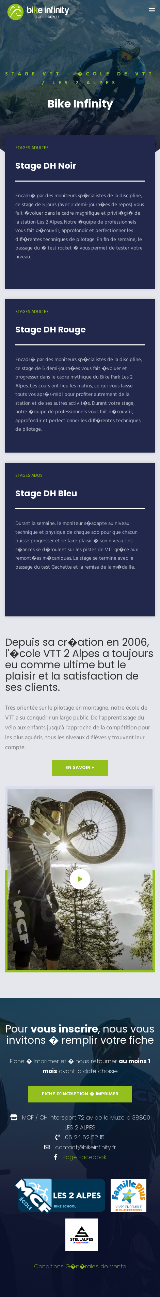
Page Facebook (84, 1157)
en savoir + (80, 768)
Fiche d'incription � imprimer (80, 1094)
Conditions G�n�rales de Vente (80, 1266)
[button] (152, 10)
